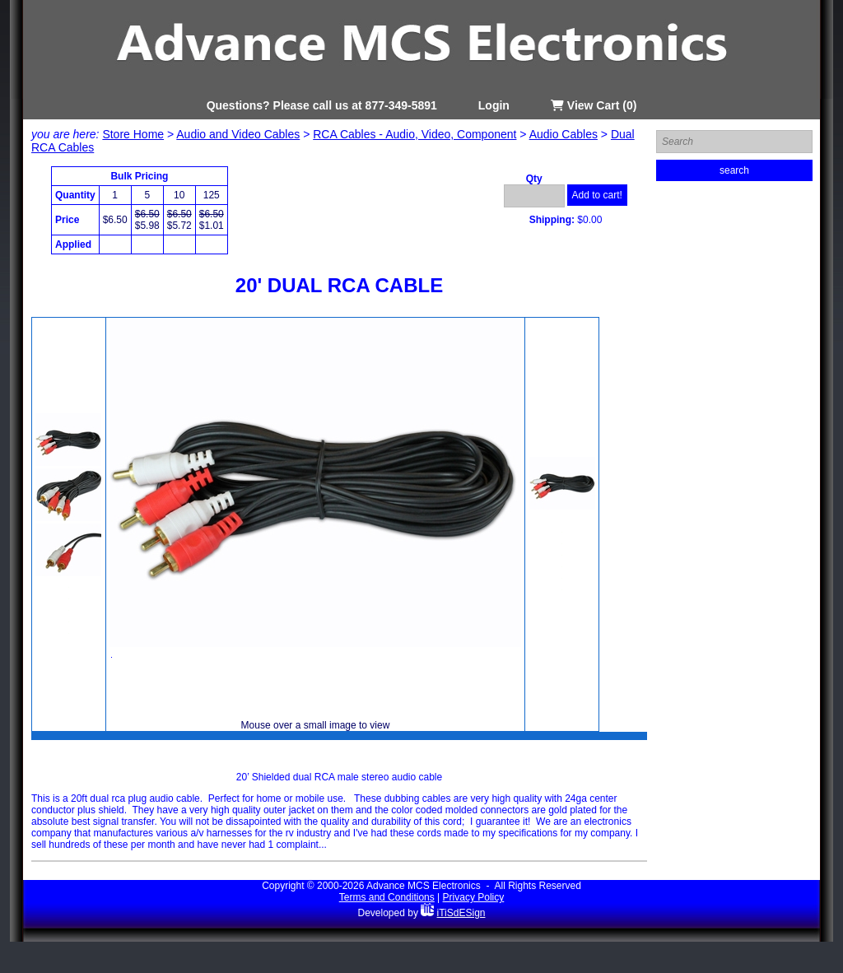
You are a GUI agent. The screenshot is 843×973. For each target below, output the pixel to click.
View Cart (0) (593, 105)
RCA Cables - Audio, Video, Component (414, 134)
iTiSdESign (461, 913)
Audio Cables (563, 134)
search (734, 170)
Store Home (133, 134)
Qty (534, 178)
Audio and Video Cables (238, 134)
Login (494, 105)
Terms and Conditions (387, 897)
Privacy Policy (474, 897)
